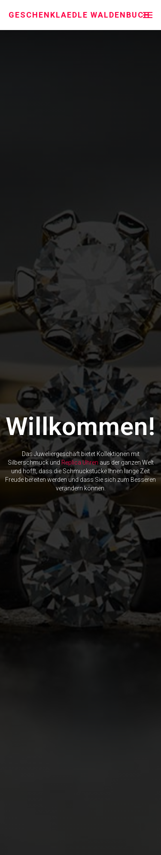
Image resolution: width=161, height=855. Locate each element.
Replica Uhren (79, 462)
